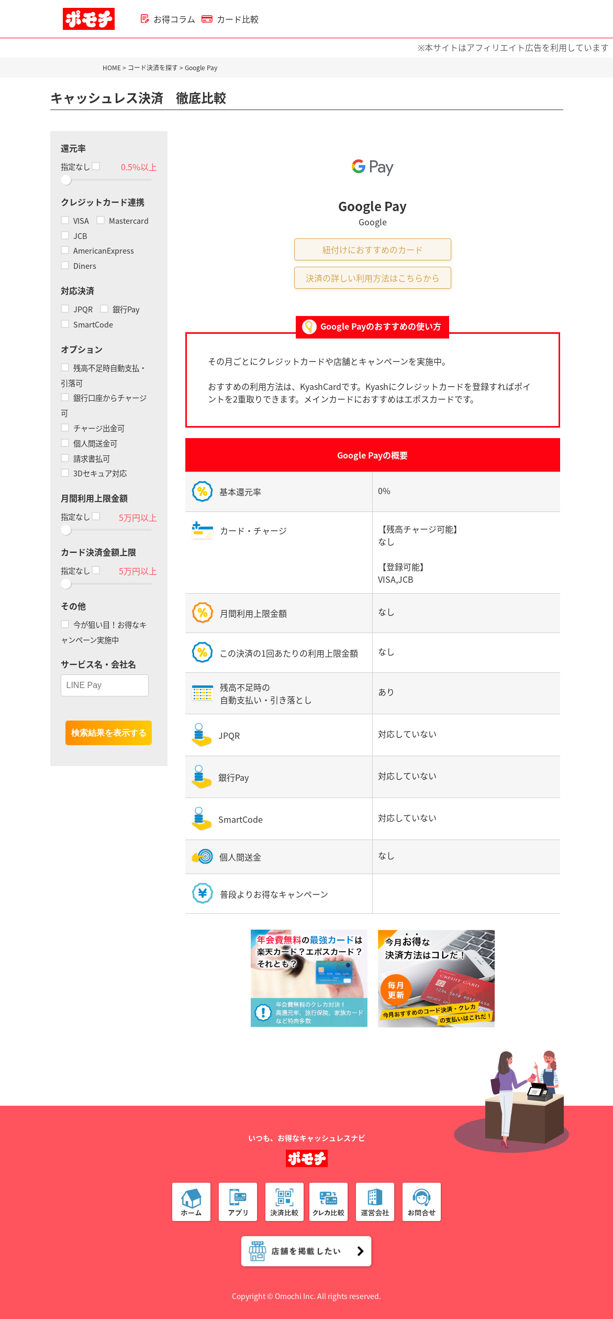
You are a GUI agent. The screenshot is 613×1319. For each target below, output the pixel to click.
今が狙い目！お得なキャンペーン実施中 (104, 632)
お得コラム (168, 19)
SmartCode (87, 324)
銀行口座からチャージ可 (104, 405)
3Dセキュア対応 (94, 473)
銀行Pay (120, 309)
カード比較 (230, 19)
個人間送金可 (89, 443)
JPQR (77, 309)
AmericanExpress (97, 250)
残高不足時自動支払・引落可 (104, 375)
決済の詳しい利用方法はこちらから (373, 277)
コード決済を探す (153, 67)
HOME (112, 67)
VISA (75, 220)
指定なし (79, 166)
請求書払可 (85, 458)
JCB (74, 236)
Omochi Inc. (295, 1296)
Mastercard (122, 220)
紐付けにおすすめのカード (372, 249)
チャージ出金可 (93, 428)
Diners (78, 265)
